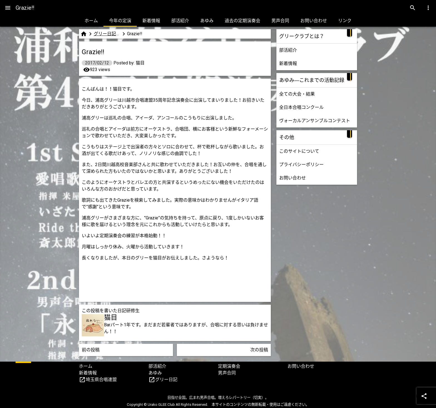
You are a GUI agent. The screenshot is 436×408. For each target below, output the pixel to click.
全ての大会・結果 (297, 94)
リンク (344, 20)
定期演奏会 (229, 366)
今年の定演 (120, 20)
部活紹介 (180, 20)
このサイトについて (299, 151)
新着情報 (151, 20)
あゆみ (207, 20)
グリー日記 (166, 379)
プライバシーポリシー (301, 164)
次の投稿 (259, 349)
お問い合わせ (313, 20)
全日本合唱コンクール (301, 107)
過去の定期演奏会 (242, 20)
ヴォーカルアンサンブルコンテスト (314, 120)
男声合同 (280, 20)
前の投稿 (91, 349)
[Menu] (8, 8)
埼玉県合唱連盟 (101, 379)
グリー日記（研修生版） (107, 33)
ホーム (91, 20)
